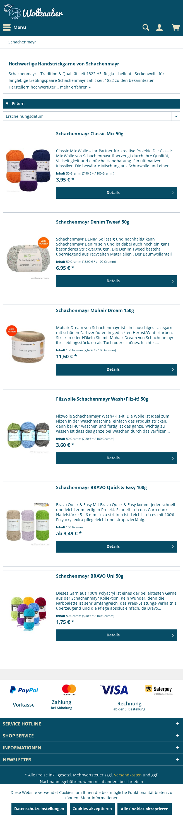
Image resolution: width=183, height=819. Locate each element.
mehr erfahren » (75, 87)
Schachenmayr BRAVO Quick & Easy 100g (101, 488)
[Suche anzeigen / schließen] (145, 27)
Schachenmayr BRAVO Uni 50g (89, 576)
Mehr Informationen (100, 797)
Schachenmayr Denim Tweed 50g (92, 222)
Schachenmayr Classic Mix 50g (89, 134)
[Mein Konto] (159, 27)
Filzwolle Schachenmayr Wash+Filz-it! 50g (102, 399)
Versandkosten (128, 775)
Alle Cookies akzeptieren (144, 808)
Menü (14, 27)
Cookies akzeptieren (92, 808)
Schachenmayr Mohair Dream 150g (95, 310)
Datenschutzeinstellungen (39, 808)
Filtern (15, 103)
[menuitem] (16, 27)
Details (140, 191)
